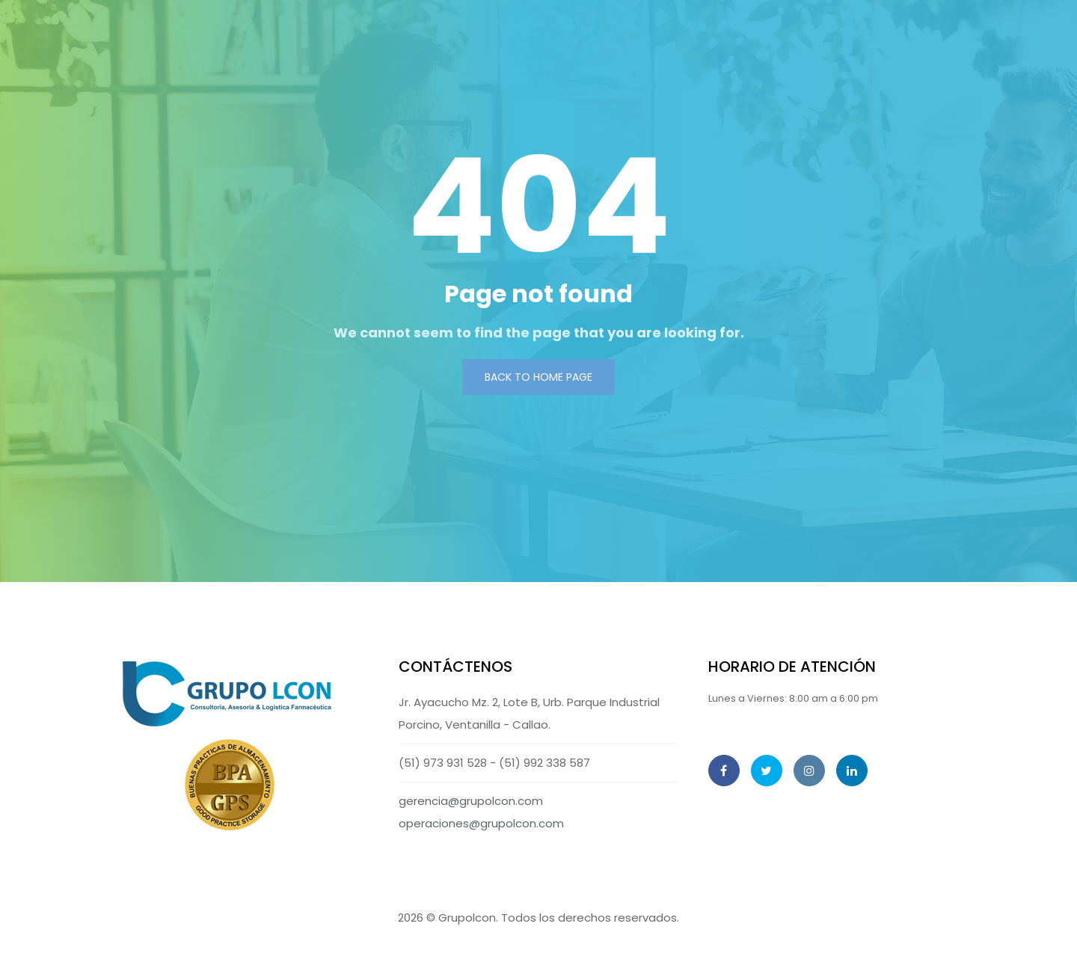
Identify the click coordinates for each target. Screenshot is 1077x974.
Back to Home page (538, 377)
